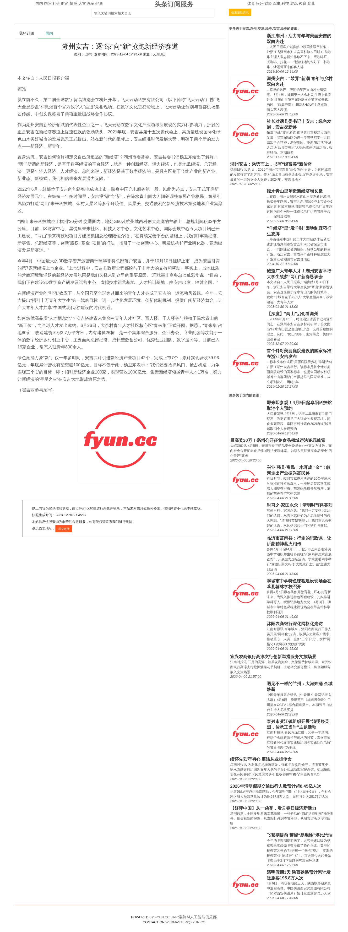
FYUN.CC (162, 917)
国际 (48, 3)
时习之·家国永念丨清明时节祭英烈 (299, 505)
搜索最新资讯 (240, 12)
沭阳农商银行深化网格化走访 (295, 623)
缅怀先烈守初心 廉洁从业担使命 (261, 759)
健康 (99, 3)
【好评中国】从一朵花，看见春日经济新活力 (273, 808)
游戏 (294, 3)
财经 (268, 3)
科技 (285, 3)
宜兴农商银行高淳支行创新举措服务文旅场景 (273, 656)
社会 (56, 3)
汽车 (90, 3)
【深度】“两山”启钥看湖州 (292, 313)
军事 (277, 3)
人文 (82, 3)
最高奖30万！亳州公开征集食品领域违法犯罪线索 (277, 440)
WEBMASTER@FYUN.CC (185, 922)
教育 (302, 3)
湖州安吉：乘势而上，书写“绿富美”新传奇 (271, 164)
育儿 (311, 3)
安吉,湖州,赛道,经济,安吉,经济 (264, 28)
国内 (39, 3)
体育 (251, 3)
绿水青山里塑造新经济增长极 (295, 191)
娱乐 (260, 3)
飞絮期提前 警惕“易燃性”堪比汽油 (299, 835)
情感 (73, 3)
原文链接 (64, 529)
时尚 (65, 3)
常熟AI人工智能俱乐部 (198, 917)
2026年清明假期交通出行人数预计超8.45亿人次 (275, 786)
